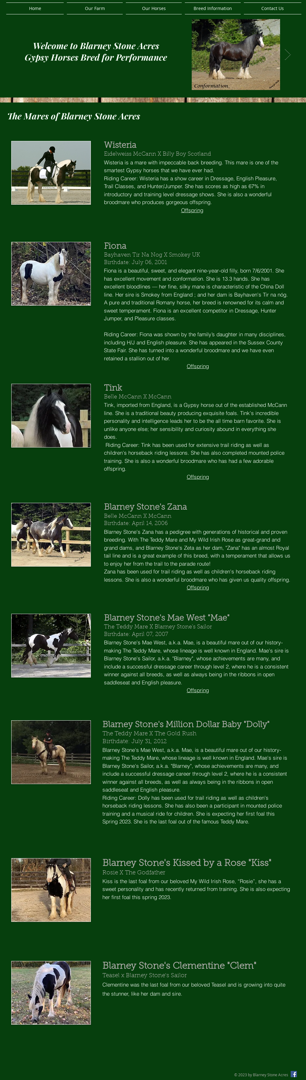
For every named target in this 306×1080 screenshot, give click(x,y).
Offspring (192, 210)
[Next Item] (287, 54)
